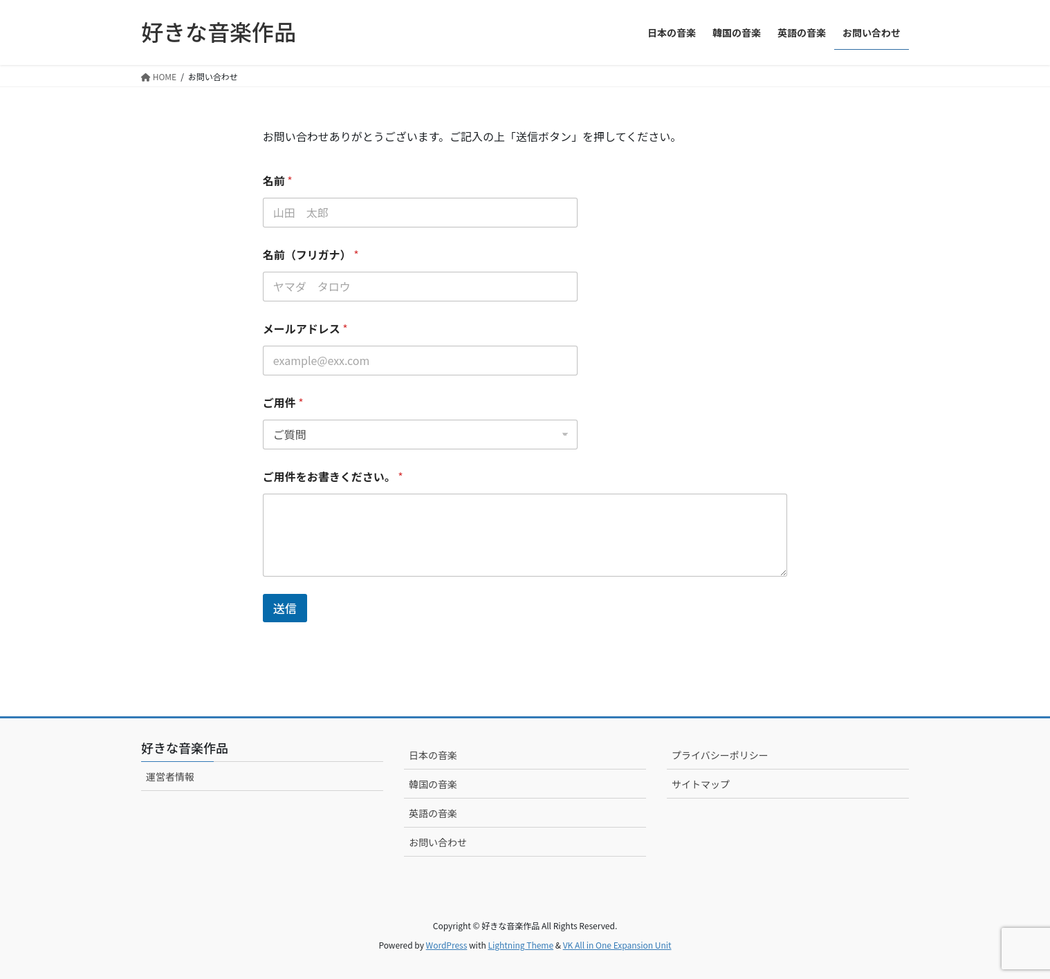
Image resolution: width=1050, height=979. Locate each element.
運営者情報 (170, 776)
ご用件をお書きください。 (333, 476)
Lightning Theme (520, 945)
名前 (278, 180)
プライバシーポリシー (720, 755)
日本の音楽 (433, 755)
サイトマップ (701, 784)
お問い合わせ (438, 842)
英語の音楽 (433, 813)
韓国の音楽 (433, 784)
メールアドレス (305, 328)
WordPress (447, 945)
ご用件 (283, 402)
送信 (285, 608)
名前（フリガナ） (311, 254)
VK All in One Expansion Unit (617, 945)
